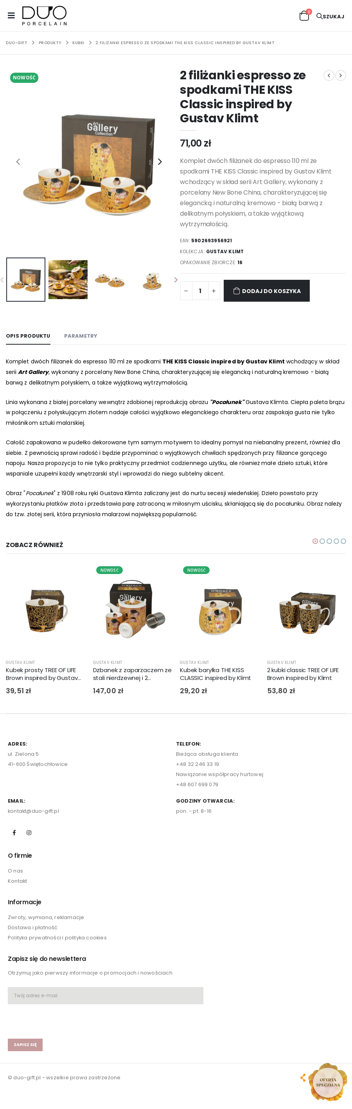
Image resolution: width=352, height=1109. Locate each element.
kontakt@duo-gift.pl (34, 811)
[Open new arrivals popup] (327, 1082)
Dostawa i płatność (33, 928)
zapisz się (25, 1044)
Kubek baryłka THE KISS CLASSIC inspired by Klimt (215, 674)
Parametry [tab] (82, 336)
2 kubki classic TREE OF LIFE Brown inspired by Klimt (303, 674)
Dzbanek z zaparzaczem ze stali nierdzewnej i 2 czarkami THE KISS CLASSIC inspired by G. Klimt (132, 674)
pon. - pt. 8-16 (194, 811)
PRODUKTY (50, 43)
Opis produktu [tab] (28, 336)
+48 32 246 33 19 (197, 764)
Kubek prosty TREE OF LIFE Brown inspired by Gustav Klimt (41, 674)
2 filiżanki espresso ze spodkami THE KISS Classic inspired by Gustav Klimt (185, 43)
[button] (304, 15)
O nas (15, 871)
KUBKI (78, 43)
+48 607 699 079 (197, 784)
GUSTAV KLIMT (225, 251)
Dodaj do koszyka (267, 290)
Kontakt (17, 881)
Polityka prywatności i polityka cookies (58, 938)
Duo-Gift (16, 43)
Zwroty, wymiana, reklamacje (46, 917)
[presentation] (18, 161)
